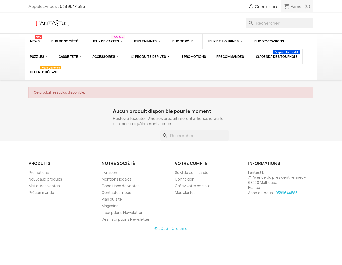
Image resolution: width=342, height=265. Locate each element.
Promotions (38, 172)
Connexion (184, 179)
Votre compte (191, 163)
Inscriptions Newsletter (122, 212)
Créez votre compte (193, 185)
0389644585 (72, 6)
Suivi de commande (191, 172)
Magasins (110, 205)
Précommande (41, 192)
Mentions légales (117, 179)
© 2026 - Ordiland (171, 228)
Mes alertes (185, 192)
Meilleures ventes (44, 185)
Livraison (109, 172)
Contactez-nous (116, 192)
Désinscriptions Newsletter (126, 219)
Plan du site (112, 199)
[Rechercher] (280, 23)
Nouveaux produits (45, 179)
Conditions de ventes (121, 185)
